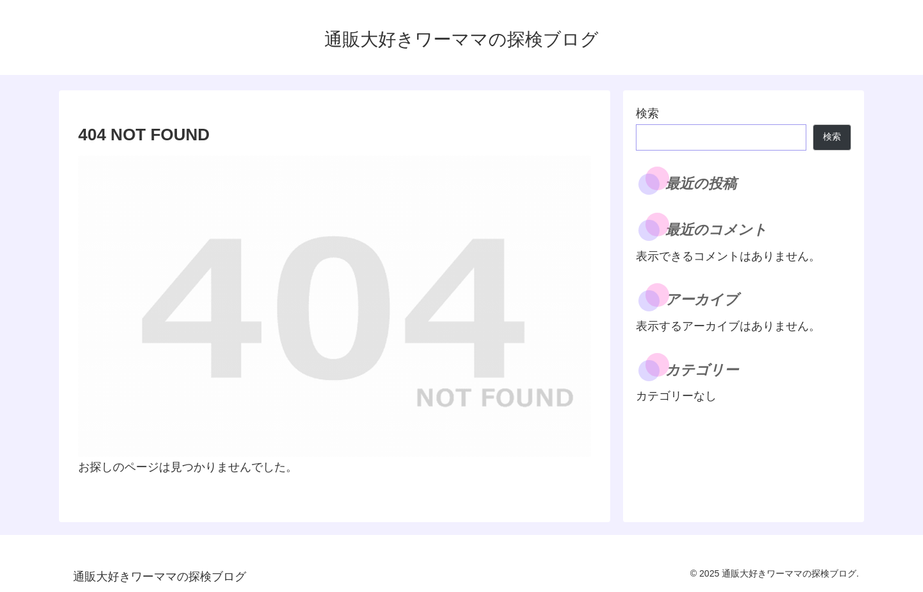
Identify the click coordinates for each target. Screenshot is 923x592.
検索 (647, 113)
